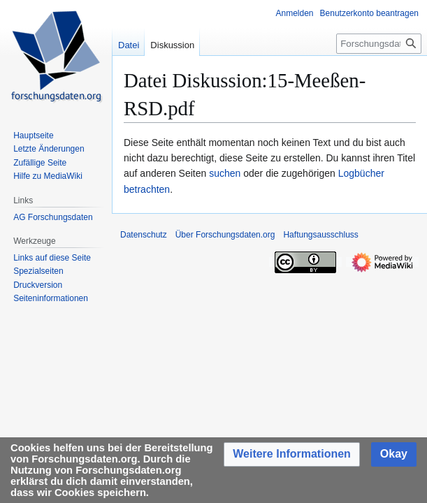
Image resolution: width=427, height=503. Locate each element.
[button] (292, 454)
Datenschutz (143, 235)
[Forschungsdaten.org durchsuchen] (378, 44)
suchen (224, 173)
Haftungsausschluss (320, 235)
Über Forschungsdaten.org (225, 235)
